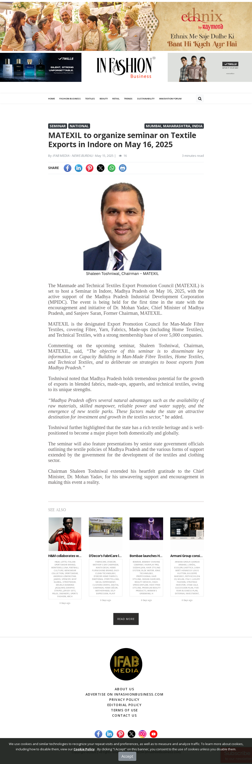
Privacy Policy (124, 699)
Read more (126, 619)
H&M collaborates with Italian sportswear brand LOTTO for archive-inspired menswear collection (65, 556)
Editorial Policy (124, 704)
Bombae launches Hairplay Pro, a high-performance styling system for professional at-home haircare (146, 556)
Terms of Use (124, 709)
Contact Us (124, 714)
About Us (124, 689)
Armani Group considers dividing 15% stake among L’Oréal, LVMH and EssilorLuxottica (187, 556)
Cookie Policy (84, 757)
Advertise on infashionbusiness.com (124, 694)
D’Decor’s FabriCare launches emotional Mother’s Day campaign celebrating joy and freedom (105, 556)
